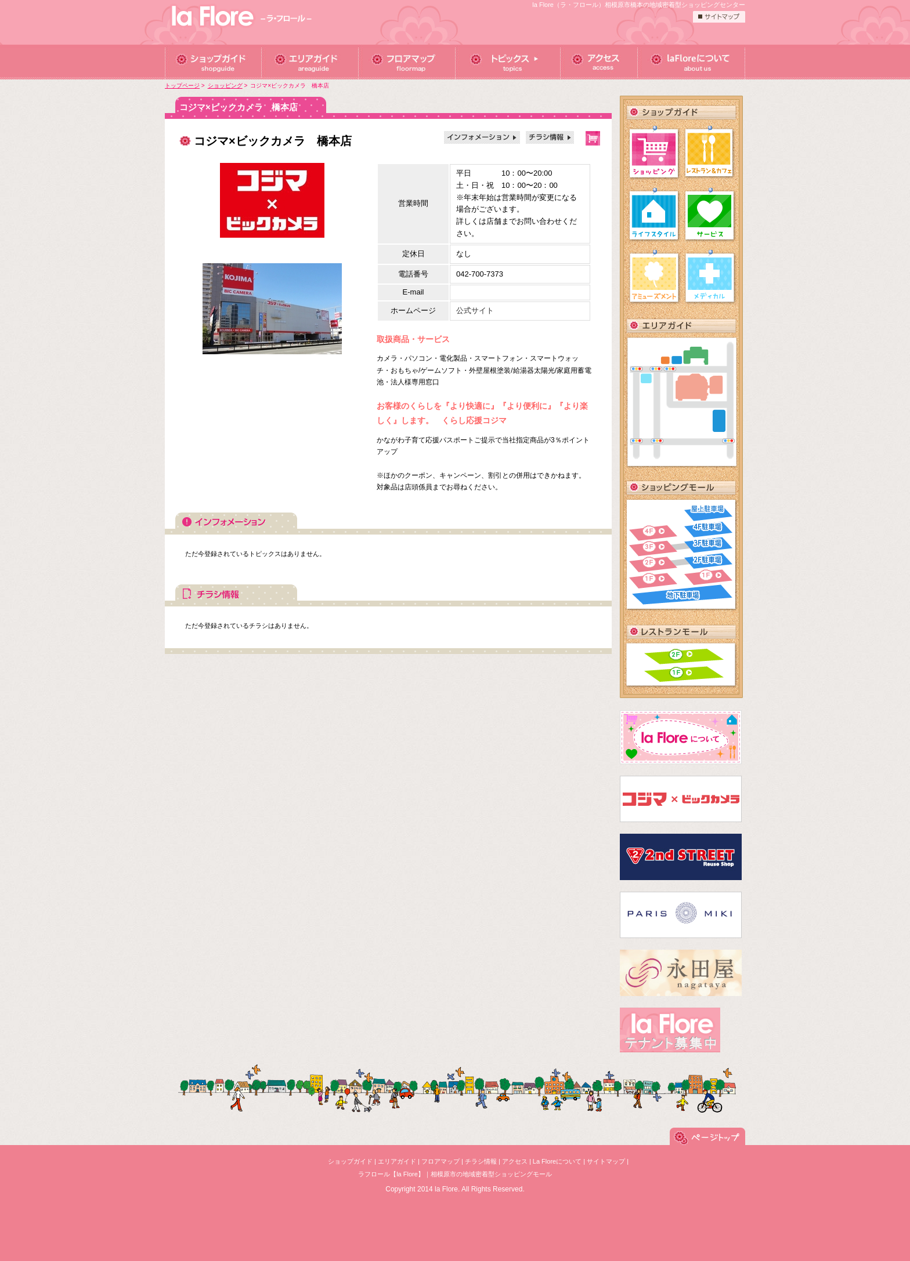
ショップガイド (350, 1161)
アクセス (515, 1161)
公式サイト (475, 310)
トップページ (182, 85)
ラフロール (243, 17)
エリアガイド (397, 1161)
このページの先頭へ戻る (707, 1145)
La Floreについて (557, 1161)
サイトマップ (606, 1161)
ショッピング (225, 85)
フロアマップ (440, 1161)
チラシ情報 (481, 1161)
